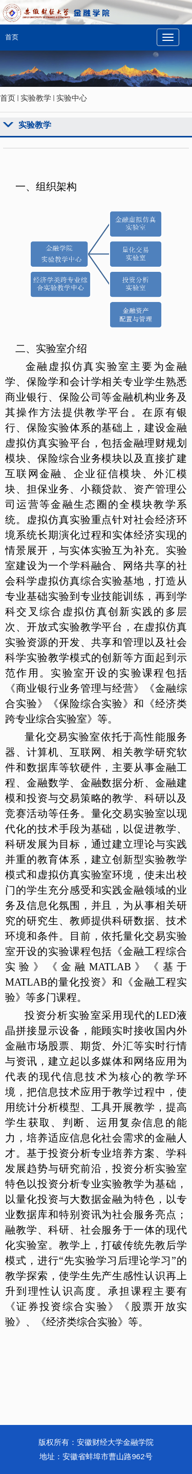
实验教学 (35, 98)
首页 (11, 37)
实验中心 (71, 98)
